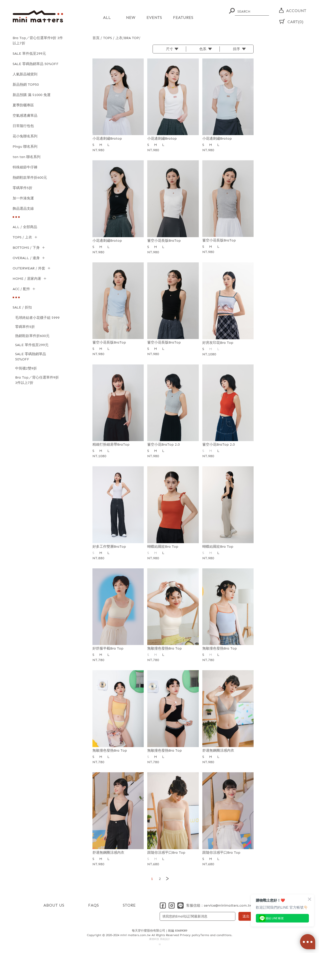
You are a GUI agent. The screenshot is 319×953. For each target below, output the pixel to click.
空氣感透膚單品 (25, 115)
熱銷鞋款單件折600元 (30, 177)
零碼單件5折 (22, 188)
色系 (202, 49)
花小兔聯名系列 (25, 136)
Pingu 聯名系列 (25, 146)
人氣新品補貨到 (25, 74)
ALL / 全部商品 (25, 227)
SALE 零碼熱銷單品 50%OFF (36, 64)
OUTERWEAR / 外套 (29, 268)
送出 (246, 916)
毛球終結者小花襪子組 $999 (37, 318)
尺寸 (169, 49)
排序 (236, 49)
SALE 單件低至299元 (29, 53)
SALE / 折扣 (22, 307)
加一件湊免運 (23, 198)
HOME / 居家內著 (27, 278)
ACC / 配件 (21, 289)
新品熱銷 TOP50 (26, 84)
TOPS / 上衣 (22, 237)
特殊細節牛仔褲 (25, 167)
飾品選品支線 (23, 208)
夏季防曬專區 (23, 105)
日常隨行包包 (23, 126)
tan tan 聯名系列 (26, 157)
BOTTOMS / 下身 (26, 247)
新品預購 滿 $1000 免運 (32, 95)
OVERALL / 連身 (26, 258)
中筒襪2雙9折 (26, 368)
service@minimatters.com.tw (228, 905)
